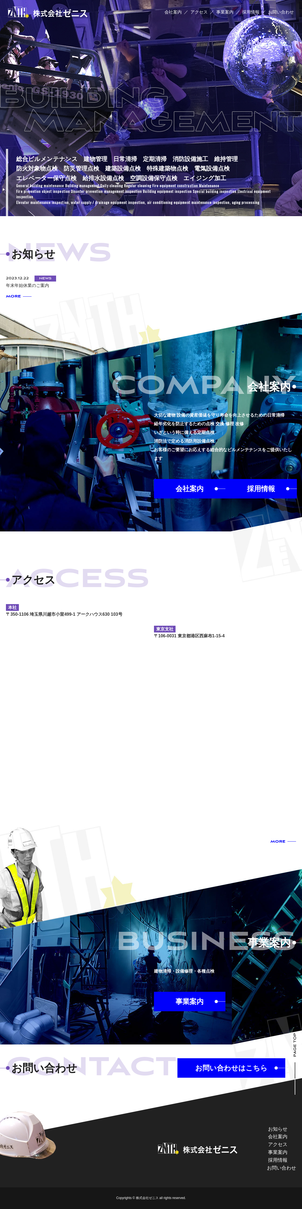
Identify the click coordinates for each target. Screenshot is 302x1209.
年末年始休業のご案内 (27, 285)
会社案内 (173, 12)
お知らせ (277, 1129)
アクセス (199, 12)
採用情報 (250, 12)
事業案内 (225, 12)
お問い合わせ (281, 12)
